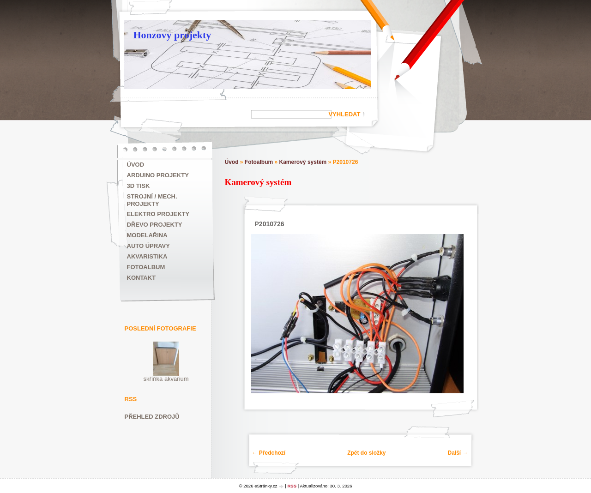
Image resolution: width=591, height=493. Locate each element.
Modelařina (147, 235)
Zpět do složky (366, 453)
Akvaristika (147, 256)
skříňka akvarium (165, 378)
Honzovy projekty (172, 35)
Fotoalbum (146, 267)
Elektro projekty (158, 213)
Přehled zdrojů (152, 416)
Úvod (136, 164)
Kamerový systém (303, 162)
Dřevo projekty (154, 224)
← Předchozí (269, 453)
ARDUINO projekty (158, 175)
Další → (457, 453)
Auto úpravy (148, 245)
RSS (291, 485)
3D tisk (138, 185)
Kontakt (141, 277)
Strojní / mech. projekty (152, 200)
